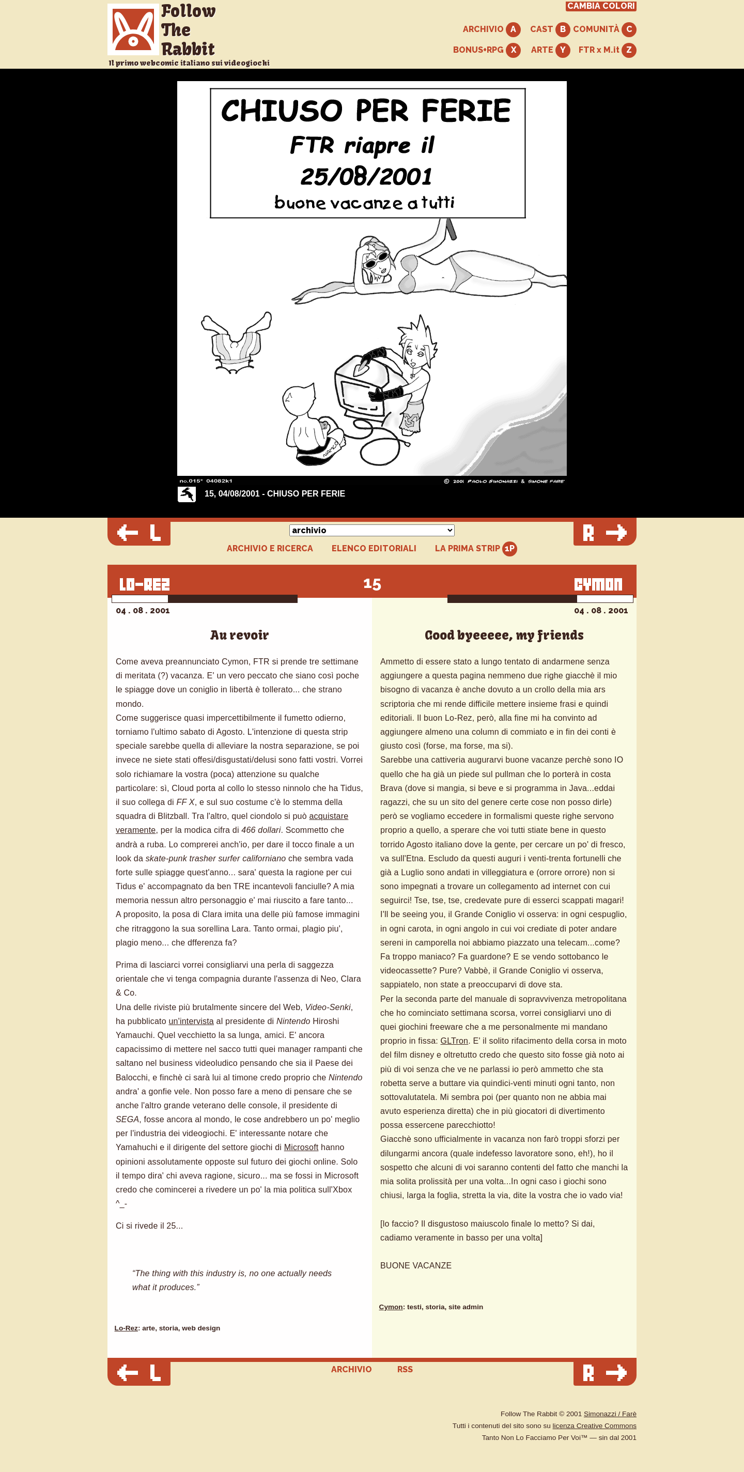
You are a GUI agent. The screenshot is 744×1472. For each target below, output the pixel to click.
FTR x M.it (608, 50)
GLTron (455, 1040)
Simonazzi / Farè (610, 1414)
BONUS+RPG (487, 50)
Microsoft (301, 1147)
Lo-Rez (126, 1328)
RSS (405, 1369)
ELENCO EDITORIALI (374, 548)
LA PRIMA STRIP (476, 548)
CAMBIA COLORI (601, 6)
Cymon (391, 1307)
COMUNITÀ (605, 29)
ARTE (550, 50)
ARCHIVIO (492, 29)
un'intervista (190, 1021)
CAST (550, 29)
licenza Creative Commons (595, 1426)
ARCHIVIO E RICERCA (270, 548)
